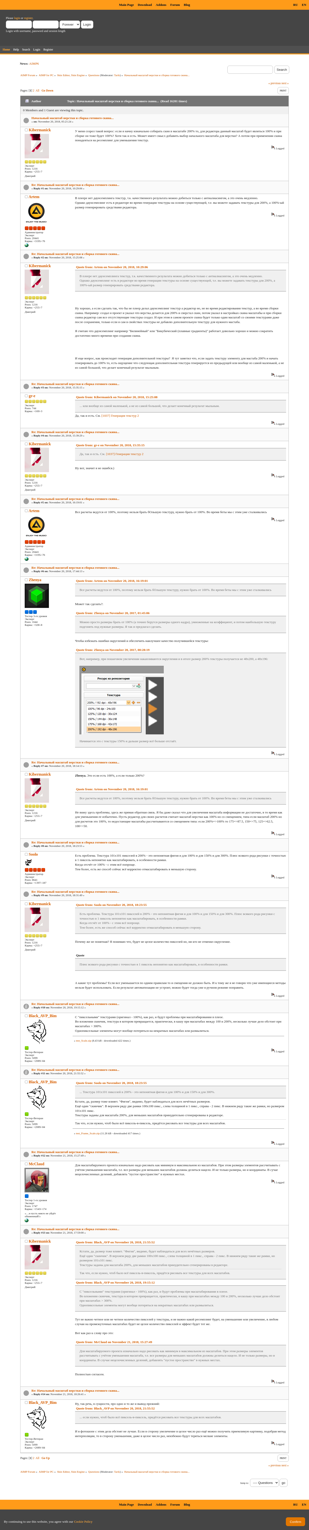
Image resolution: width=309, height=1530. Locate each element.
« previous (275, 83)
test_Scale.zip (83, 1040)
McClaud (36, 1164)
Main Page (126, 5)
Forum (175, 5)
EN (304, 5)
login (17, 18)
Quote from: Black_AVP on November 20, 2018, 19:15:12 (115, 1282)
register (28, 18)
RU (295, 5)
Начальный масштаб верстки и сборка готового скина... (72, 118)
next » (285, 83)
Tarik (117, 75)
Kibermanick (40, 130)
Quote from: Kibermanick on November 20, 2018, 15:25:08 (117, 397)
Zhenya (35, 580)
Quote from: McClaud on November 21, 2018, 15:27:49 (114, 1342)
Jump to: (244, 1483)
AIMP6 (34, 63)
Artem (34, 197)
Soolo (33, 854)
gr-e (32, 396)
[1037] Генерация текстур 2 (120, 415)
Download (145, 5)
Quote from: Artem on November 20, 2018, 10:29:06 (112, 267)
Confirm (295, 1522)
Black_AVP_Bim (43, 1016)
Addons (161, 5)
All (37, 90)
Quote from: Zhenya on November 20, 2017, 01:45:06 (113, 613)
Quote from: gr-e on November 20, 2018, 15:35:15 (110, 445)
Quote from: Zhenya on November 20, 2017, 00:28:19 (113, 650)
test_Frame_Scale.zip (88, 1133)
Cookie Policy (83, 1521)
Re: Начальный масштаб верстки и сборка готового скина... (75, 185)
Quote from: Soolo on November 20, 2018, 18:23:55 (111, 905)
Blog (187, 5)
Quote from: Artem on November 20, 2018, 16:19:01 (112, 581)
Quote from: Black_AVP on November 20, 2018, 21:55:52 (115, 1242)
